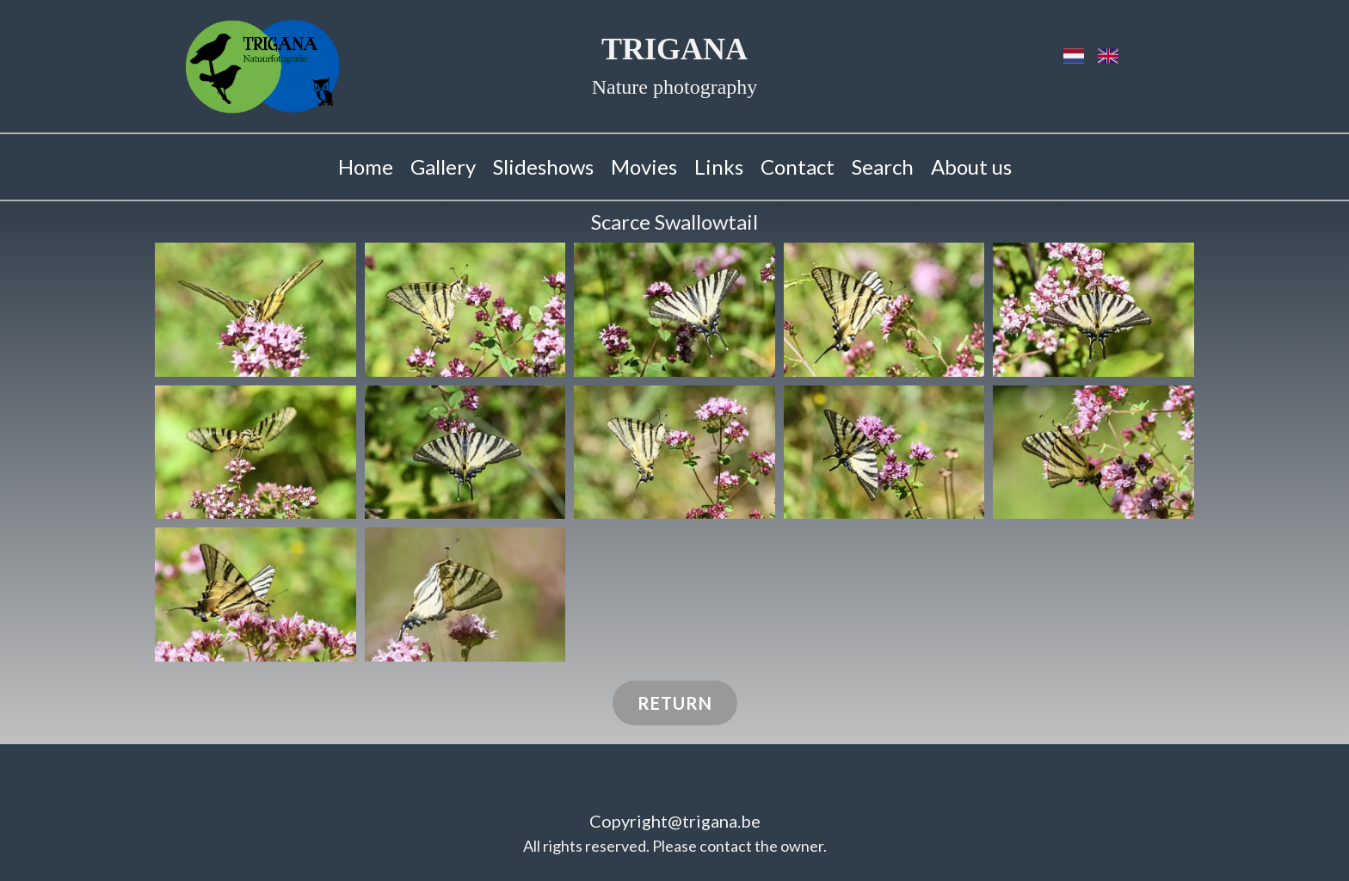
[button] (255, 310)
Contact (798, 166)
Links (718, 166)
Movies (644, 166)
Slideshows (543, 166)
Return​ (675, 703)
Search (883, 166)
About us (971, 166)
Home (365, 166)
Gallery (443, 166)
